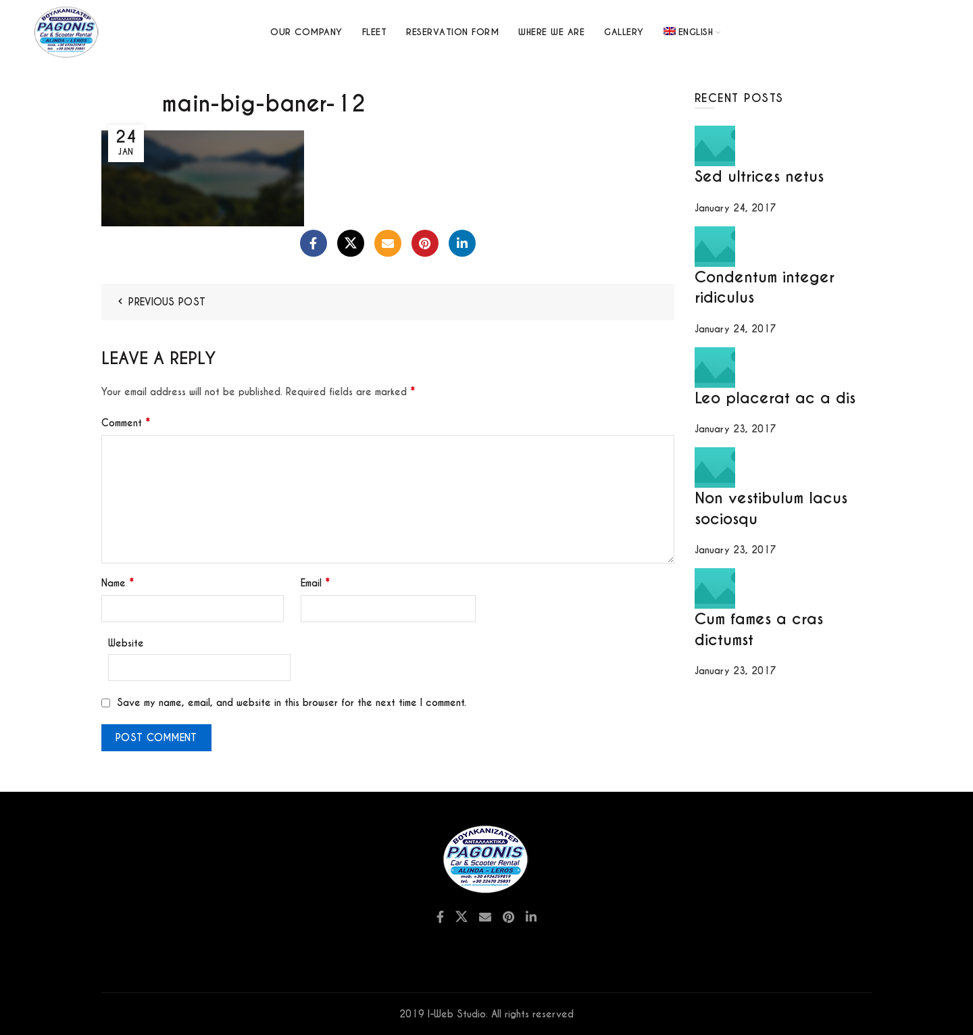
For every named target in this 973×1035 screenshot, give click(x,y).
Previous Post (166, 302)
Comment (125, 422)
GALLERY (624, 32)
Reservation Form (452, 32)
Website (126, 643)
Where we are (551, 32)
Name (117, 583)
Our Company (306, 32)
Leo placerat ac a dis (775, 397)
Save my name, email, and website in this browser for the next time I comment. (291, 703)
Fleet (374, 32)
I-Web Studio (457, 1014)
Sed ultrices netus (759, 176)
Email (315, 583)
